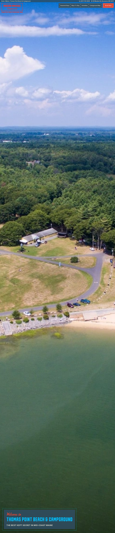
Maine (7, 1)
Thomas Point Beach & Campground (20, 1)
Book (108, 5)
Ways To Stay (75, 5)
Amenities (85, 5)
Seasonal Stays (64, 5)
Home (2, 1)
